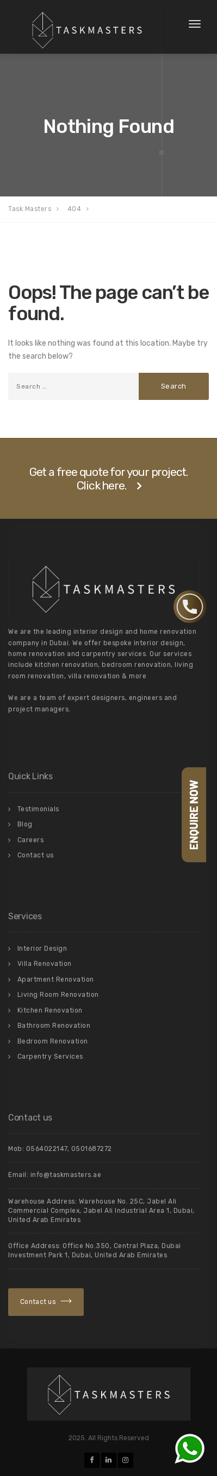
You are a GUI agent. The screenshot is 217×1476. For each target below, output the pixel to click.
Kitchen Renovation (50, 1010)
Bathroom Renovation (54, 1025)
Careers (30, 840)
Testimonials (38, 809)
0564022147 (46, 1149)
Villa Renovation (44, 964)
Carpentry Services (50, 1056)
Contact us (35, 855)
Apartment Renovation (55, 979)
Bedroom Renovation (52, 1041)
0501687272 (91, 1149)
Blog (25, 824)
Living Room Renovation (58, 994)
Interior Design (42, 948)
